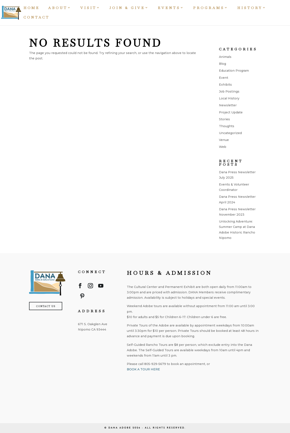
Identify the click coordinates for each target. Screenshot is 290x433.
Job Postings (229, 91)
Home (31, 8)
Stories (224, 119)
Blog (222, 64)
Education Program (234, 71)
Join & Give (127, 8)
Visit (88, 8)
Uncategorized (230, 133)
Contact (36, 18)
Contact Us (45, 306)
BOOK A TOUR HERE (143, 369)
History (249, 8)
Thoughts (226, 126)
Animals (225, 57)
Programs (208, 8)
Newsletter (228, 105)
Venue (224, 140)
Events (169, 8)
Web (222, 147)
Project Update (231, 112)
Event (223, 78)
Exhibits (225, 85)
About (57, 8)
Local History (229, 98)
